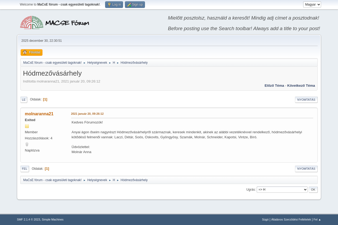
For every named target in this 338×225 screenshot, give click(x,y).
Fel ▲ (317, 219)
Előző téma (274, 86)
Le (24, 99)
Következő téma (301, 86)
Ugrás (250, 189)
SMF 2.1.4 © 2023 (28, 219)
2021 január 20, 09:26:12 (87, 113)
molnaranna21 (39, 114)
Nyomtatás (306, 99)
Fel (24, 168)
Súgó (265, 219)
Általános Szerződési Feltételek (291, 219)
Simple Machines (52, 219)
